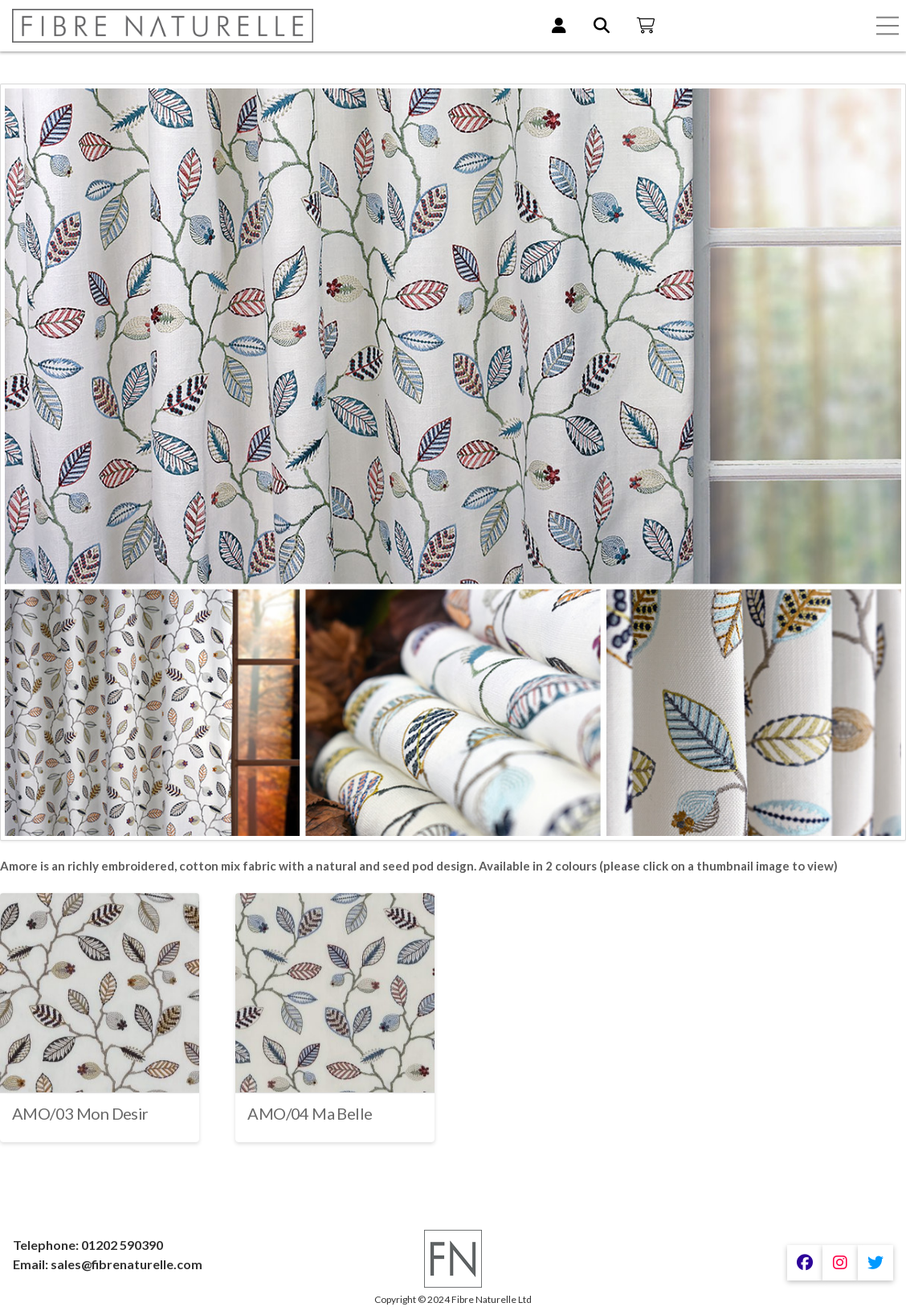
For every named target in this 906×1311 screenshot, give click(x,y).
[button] (887, 25)
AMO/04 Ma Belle (309, 1113)
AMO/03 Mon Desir (80, 1113)
